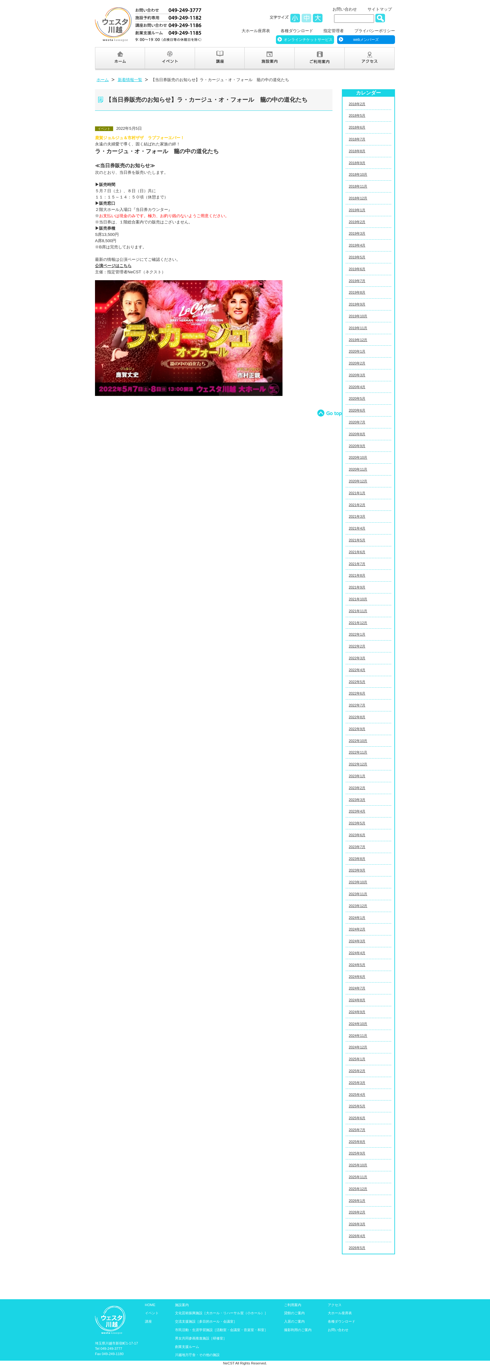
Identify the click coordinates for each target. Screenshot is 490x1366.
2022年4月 (357, 670)
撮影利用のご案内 (298, 1330)
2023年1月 (357, 776)
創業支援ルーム (187, 1347)
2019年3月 (357, 233)
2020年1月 (357, 351)
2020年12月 (358, 481)
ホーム (103, 79)
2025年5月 (357, 1106)
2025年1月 (357, 1059)
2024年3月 (357, 941)
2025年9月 (357, 1153)
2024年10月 (358, 1024)
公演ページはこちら (113, 265)
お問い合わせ (344, 9)
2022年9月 (357, 729)
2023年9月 (357, 870)
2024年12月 (358, 1047)
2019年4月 (357, 245)
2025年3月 (357, 1083)
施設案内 (182, 1305)
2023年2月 (357, 788)
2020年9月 (357, 446)
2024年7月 (357, 988)
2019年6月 (357, 269)
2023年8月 (357, 859)
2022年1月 (357, 634)
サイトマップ (380, 9)
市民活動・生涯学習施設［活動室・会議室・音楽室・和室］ (221, 1330)
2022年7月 (357, 705)
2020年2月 (357, 363)
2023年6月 (357, 835)
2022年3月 (357, 658)
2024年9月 (357, 1012)
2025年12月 (358, 1189)
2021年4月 (357, 528)
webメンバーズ (366, 39)
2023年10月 (358, 882)
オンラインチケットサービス (308, 39)
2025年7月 (357, 1130)
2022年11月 (358, 752)
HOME (150, 1305)
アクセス (335, 1305)
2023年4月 (357, 811)
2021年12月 (358, 623)
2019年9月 (357, 304)
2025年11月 (358, 1177)
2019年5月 (357, 257)
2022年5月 (357, 682)
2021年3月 (357, 516)
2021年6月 (357, 552)
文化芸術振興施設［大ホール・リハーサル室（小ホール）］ (221, 1313)
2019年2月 (357, 222)
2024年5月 (357, 965)
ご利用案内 (292, 1305)
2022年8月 (357, 717)
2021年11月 (358, 611)
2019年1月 (357, 210)
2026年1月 (357, 1201)
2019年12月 (358, 340)
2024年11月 (358, 1035)
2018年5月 (357, 115)
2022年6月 (357, 693)
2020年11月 (358, 469)
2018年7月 (357, 139)
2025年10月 (358, 1165)
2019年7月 (357, 281)
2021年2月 (357, 505)
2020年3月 (357, 375)
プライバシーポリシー (374, 30)
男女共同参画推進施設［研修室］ (201, 1338)
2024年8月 (357, 1000)
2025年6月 (357, 1118)
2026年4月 (357, 1236)
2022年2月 (357, 646)
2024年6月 (357, 976)
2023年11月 (358, 894)
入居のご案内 (294, 1321)
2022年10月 (358, 741)
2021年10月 (358, 599)
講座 (148, 1321)
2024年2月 (357, 929)
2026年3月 (357, 1224)
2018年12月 (358, 198)
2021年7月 (357, 564)
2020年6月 (357, 410)
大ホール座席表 (256, 30)
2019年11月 (358, 328)
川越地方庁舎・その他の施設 (197, 1355)
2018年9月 (357, 163)
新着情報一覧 (130, 79)
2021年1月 (357, 493)
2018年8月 (357, 151)
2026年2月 (357, 1212)
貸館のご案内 (294, 1313)
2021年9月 (357, 587)
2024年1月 (357, 918)
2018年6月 (357, 127)
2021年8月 (357, 575)
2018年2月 (357, 104)
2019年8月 (357, 292)
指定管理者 (333, 30)
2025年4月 (357, 1094)
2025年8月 (357, 1142)
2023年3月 (357, 800)
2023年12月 (358, 906)
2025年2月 (357, 1071)
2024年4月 (357, 953)
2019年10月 (358, 316)
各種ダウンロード (297, 30)
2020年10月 (358, 457)
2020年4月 (357, 387)
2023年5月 (357, 823)
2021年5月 (357, 540)
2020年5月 (357, 398)
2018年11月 (358, 186)
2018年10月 (358, 174)
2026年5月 (357, 1248)
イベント (152, 1313)
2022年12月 (358, 764)
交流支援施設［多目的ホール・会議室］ (206, 1321)
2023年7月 (357, 847)
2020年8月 (357, 434)
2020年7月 (357, 422)
